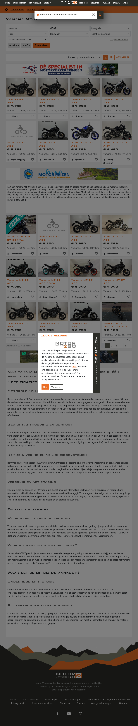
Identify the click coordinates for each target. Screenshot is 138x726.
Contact (126, 2)
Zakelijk (116, 2)
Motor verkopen (19, 2)
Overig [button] (46, 2)
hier (75, 366)
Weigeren (56, 386)
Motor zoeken (35, 2)
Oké (45, 386)
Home (7, 2)
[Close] (93, 14)
